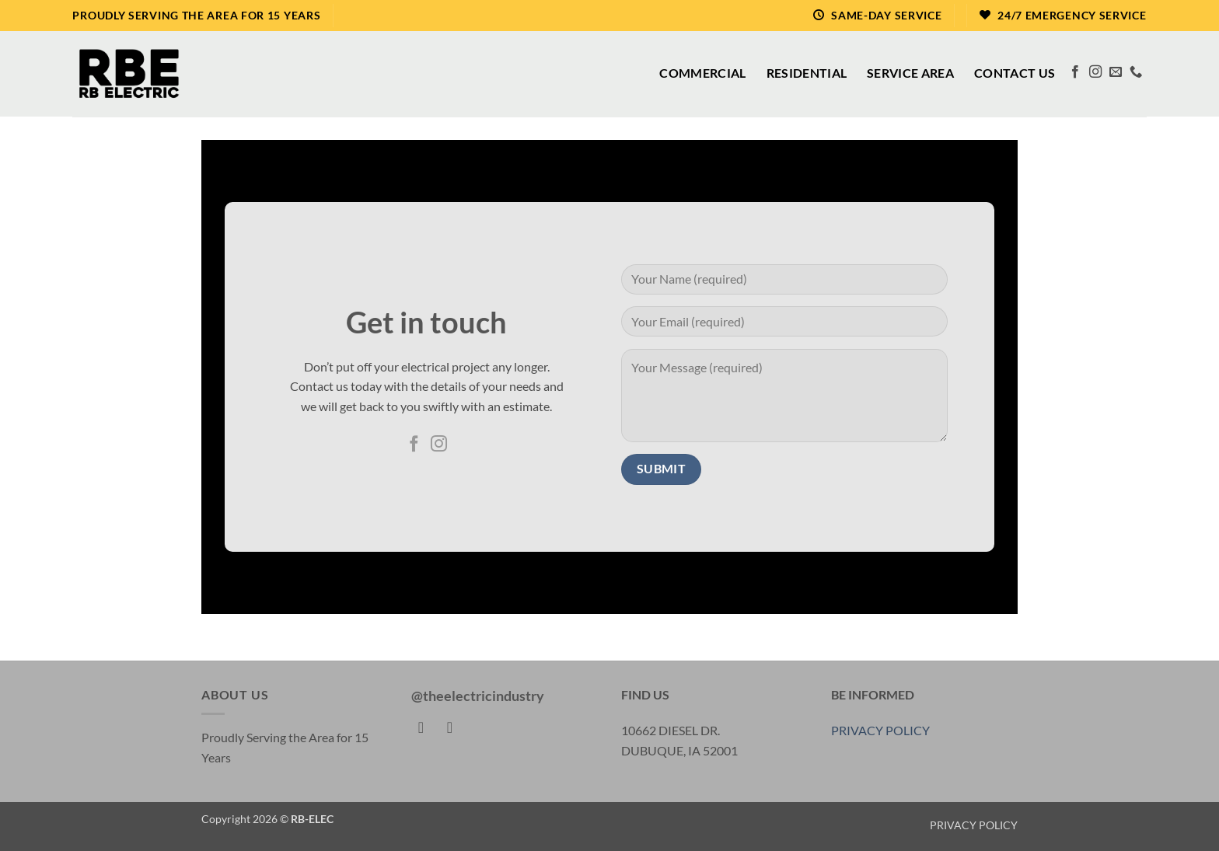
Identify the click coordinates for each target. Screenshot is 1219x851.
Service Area (910, 72)
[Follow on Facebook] (1075, 72)
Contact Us (1014, 72)
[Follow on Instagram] (1095, 72)
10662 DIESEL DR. (670, 730)
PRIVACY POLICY (880, 730)
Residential (807, 72)
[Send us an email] (1115, 72)
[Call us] (1136, 72)
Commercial (702, 72)
